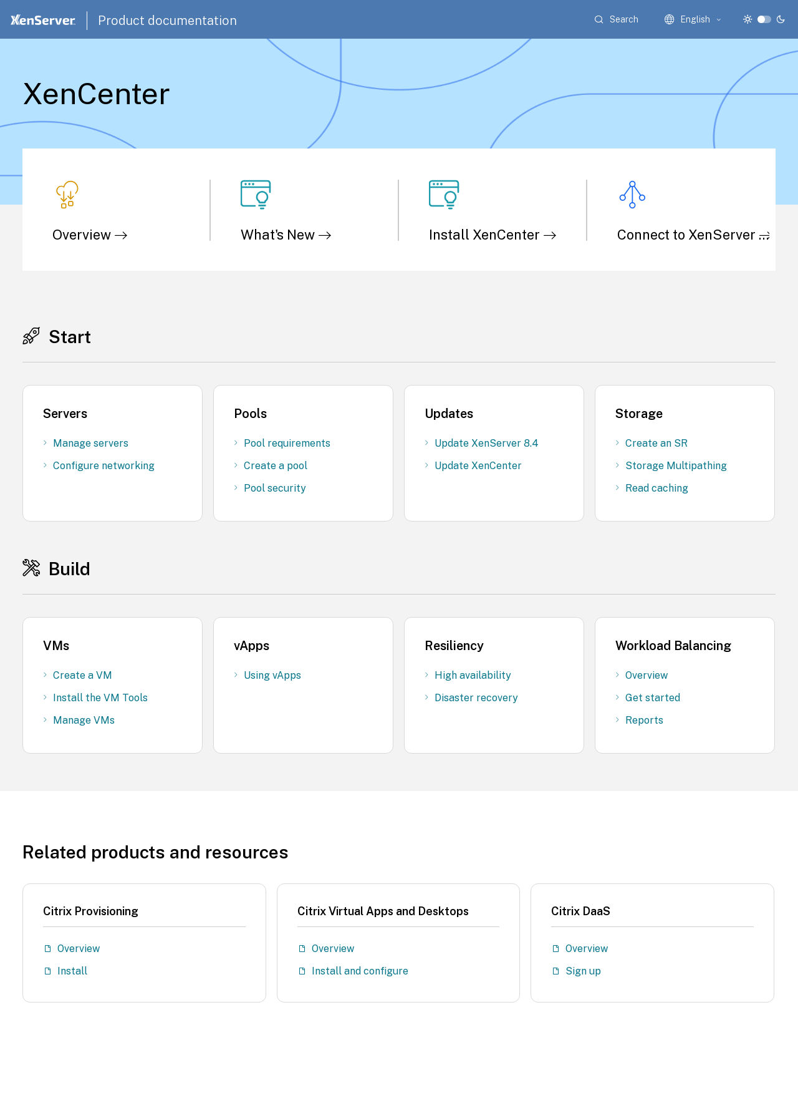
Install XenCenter (493, 234)
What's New (286, 234)
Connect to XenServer (694, 234)
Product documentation (167, 20)
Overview (90, 234)
